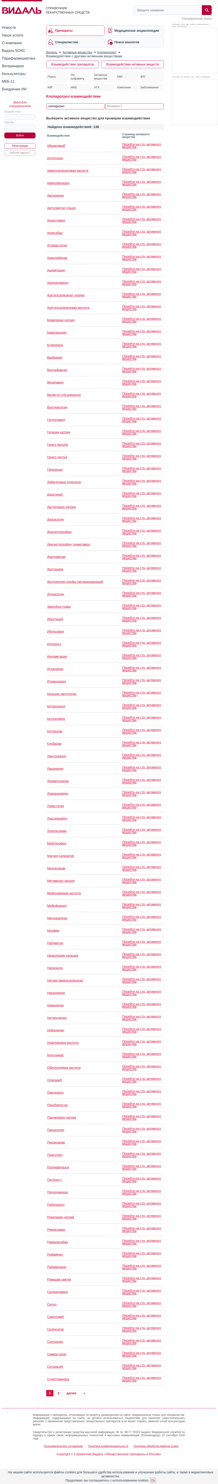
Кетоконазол (56, 706)
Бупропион (55, 345)
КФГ (50, 87)
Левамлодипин (58, 781)
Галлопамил (56, 420)
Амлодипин (55, 195)
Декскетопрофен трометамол (68, 544)
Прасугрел (54, 1155)
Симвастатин (56, 1354)
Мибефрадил (57, 905)
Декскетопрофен (59, 532)
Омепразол (55, 1092)
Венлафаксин (57, 370)
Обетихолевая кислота (64, 1067)
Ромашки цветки (59, 1279)
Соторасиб (55, 1366)
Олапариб (54, 1080)
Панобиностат (57, 1105)
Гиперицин (55, 469)
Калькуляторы (14, 74)
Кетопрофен (56, 719)
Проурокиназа (57, 1192)
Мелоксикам (56, 868)
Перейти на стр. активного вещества (141, 145)
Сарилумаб (55, 1317)
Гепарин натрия (58, 432)
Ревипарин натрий (60, 1217)
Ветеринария (13, 66)
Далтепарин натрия (61, 507)
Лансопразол (56, 756)
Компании (124, 87)
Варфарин (54, 357)
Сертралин (55, 1342)
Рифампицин (56, 1267)
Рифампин (55, 1254)
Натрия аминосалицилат (65, 980)
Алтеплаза (55, 158)
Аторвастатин (57, 245)
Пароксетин (55, 1130)
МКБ (74, 87)
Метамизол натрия (60, 881)
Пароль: (9, 122)
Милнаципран (57, 918)
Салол (52, 1304)
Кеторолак (54, 731)
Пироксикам (56, 1142)
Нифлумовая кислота (63, 1043)
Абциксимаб (56, 145)
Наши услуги (12, 35)
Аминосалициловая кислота (67, 170)
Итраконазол (56, 681)
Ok (153, 1480)
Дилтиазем (55, 569)
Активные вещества (100, 76)
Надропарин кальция (62, 955)
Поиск (52, 76)
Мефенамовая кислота (64, 893)
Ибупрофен (55, 631)
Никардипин (56, 993)
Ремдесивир (56, 1229)
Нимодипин (55, 1005)
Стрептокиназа (58, 1379)
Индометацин (57, 656)
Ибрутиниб (55, 619)
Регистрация (20, 145)
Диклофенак (56, 557)
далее (72, 1393)
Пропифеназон (58, 1167)
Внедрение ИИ (14, 89)
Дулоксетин (55, 594)
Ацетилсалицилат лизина (65, 295)
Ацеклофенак (57, 258)
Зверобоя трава (58, 606)
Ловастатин (55, 806)
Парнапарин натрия (61, 1117)
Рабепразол (56, 1205)
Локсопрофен (57, 818)
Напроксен (55, 968)
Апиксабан (55, 233)
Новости (9, 27)
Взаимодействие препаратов (72, 64)
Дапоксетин (55, 519)
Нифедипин (55, 1030)
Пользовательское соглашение (63, 1446)
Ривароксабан (57, 1242)
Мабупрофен (56, 843)
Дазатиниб (55, 494)
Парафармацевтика (18, 58)
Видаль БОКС (13, 51)
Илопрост (54, 644)
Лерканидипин (57, 793)
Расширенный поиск (197, 18)
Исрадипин (55, 669)
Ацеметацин (56, 270)
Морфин (53, 930)
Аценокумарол (57, 283)
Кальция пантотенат (62, 694)
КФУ (120, 76)
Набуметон (55, 943)
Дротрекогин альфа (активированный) (75, 582)
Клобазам (54, 744)
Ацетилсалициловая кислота (68, 307)
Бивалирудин (57, 332)
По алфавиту (77, 76)
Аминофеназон (58, 183)
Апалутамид (56, 220)
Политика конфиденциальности (108, 1446)
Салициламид (57, 1292)
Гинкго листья (57, 457)
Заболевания (149, 87)
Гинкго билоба (57, 444)
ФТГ (143, 76)
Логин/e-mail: (12, 111)
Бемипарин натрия (61, 320)
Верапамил (55, 382)
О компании (12, 43)
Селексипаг (55, 1329)
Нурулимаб (55, 1055)
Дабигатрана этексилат (64, 482)
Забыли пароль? (20, 152)
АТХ (96, 87)
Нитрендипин (57, 1018)
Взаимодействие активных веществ (132, 64)
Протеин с (54, 1180)
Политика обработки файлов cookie (156, 1446)
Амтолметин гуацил (61, 208)
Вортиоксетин (57, 407)
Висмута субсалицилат (64, 395)
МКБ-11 (8, 81)
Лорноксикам (56, 831)
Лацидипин (55, 768)
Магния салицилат (60, 856)
